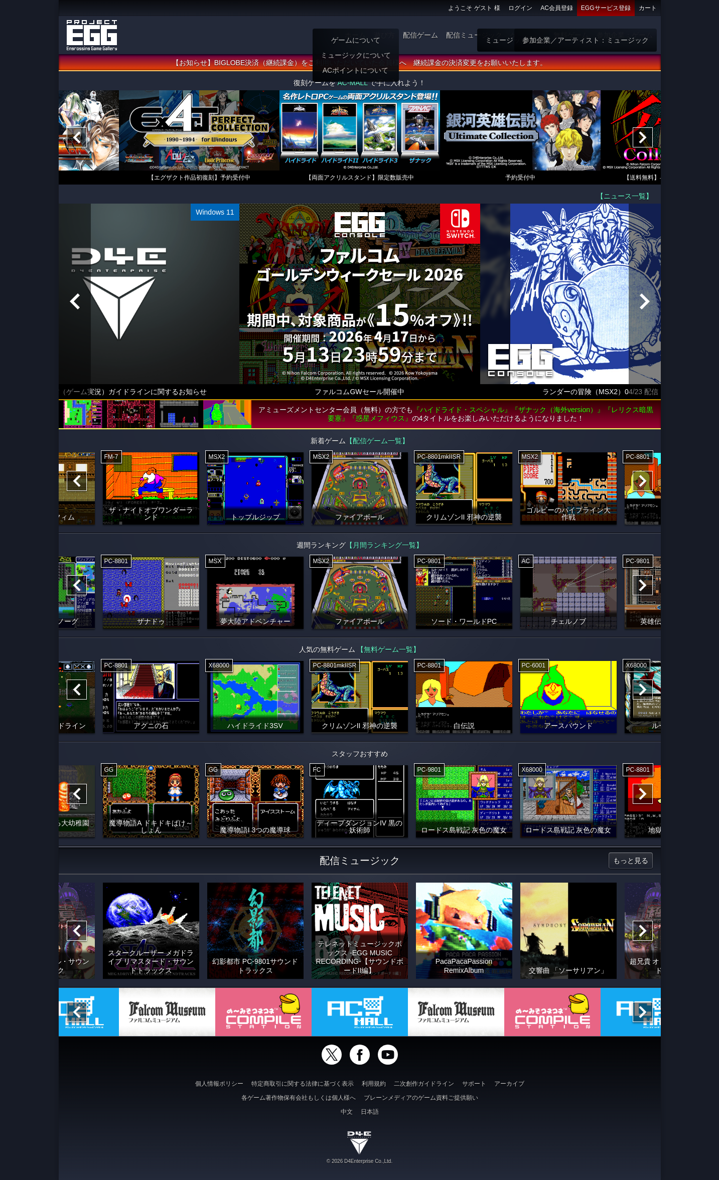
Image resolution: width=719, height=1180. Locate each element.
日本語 (370, 1112)
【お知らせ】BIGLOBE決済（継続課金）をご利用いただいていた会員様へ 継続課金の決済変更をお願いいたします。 (359, 63)
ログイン (520, 8)
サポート (474, 1084)
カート (648, 8)
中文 (347, 1112)
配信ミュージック (474, 35)
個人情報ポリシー (219, 1084)
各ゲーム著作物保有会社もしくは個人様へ (298, 1098)
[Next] (643, 137)
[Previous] (77, 137)
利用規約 (374, 1084)
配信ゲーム (420, 35)
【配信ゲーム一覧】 (377, 441)
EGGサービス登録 (606, 8)
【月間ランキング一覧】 (384, 545)
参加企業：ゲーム (625, 35)
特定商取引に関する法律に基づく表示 (302, 1084)
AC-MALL (352, 83)
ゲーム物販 (527, 35)
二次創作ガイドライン (424, 1084)
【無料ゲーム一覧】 (388, 649)
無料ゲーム (571, 35)
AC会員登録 (556, 8)
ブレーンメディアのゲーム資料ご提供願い (421, 1098)
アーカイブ (509, 1084)
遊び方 (384, 35)
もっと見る (630, 861)
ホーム (355, 35)
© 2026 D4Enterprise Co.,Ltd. (359, 1161)
